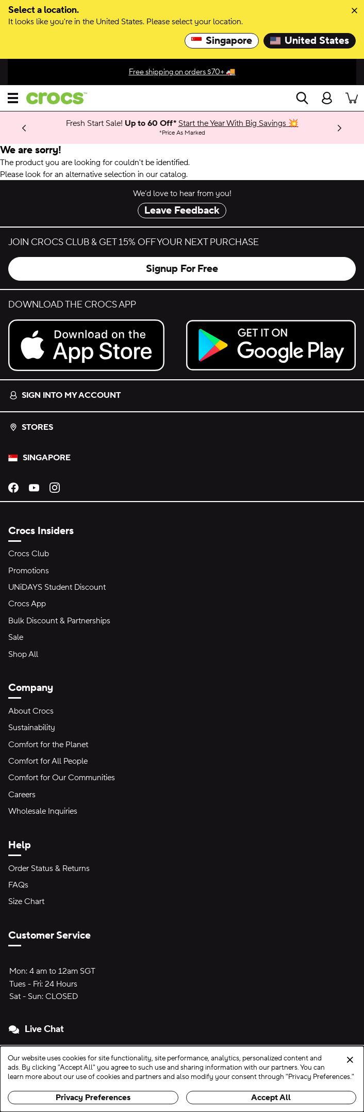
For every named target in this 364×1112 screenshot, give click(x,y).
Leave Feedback (182, 210)
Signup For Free (182, 269)
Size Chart (26, 901)
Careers (22, 794)
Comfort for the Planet (48, 744)
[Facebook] (13, 487)
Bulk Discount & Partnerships (59, 621)
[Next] (340, 128)
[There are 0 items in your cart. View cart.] (351, 98)
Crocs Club (28, 554)
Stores (31, 427)
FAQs (18, 885)
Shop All (23, 654)
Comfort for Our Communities (61, 777)
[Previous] (24, 128)
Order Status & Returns (49, 868)
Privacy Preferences (93, 1097)
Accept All (271, 1097)
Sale (15, 637)
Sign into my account (65, 395)
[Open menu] (13, 98)
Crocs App (27, 604)
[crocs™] (52, 98)
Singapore (221, 40)
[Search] (302, 98)
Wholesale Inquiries (42, 811)
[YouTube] (34, 487)
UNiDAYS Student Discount (57, 587)
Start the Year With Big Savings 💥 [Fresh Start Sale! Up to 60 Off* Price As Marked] (238, 123)
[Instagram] (54, 487)
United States (309, 40)
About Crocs (31, 711)
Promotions (28, 571)
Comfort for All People (48, 761)
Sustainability (31, 727)
